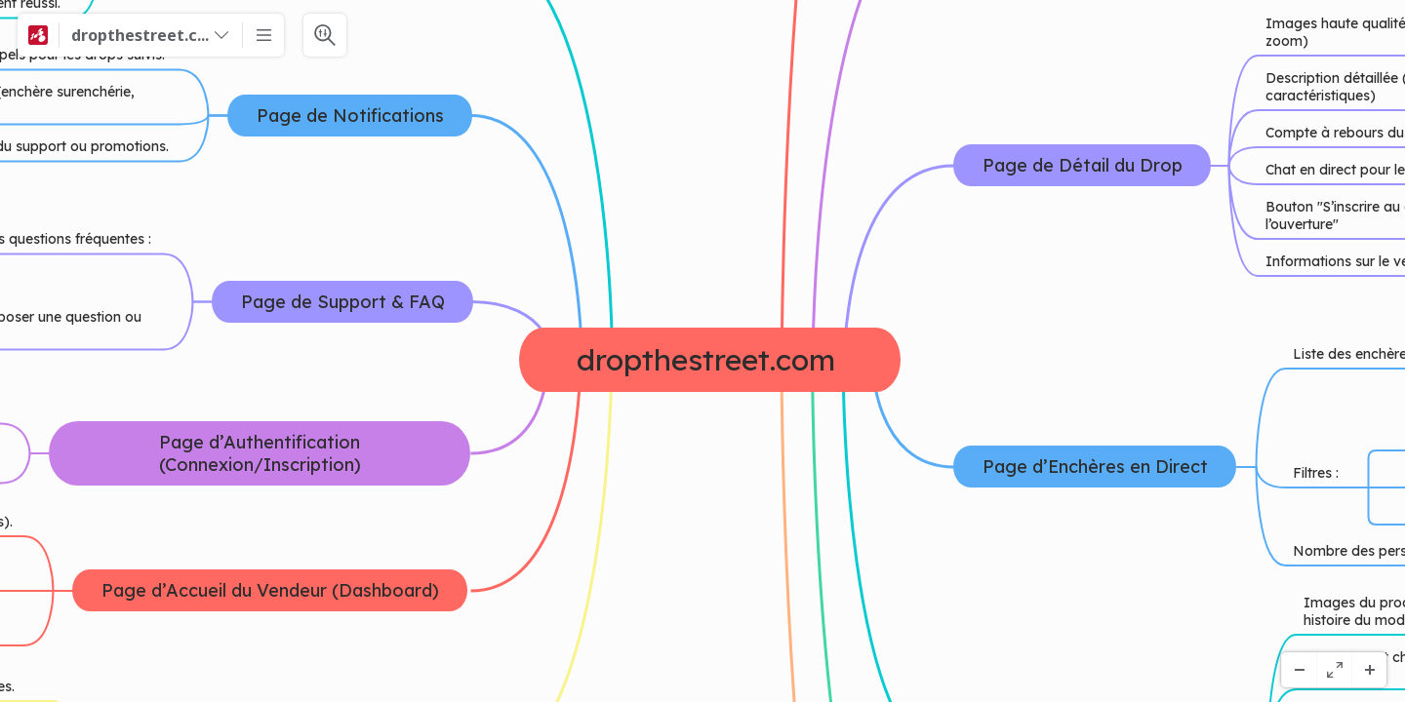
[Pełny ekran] (1333, 669)
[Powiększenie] (1368, 669)
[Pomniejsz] (1298, 669)
